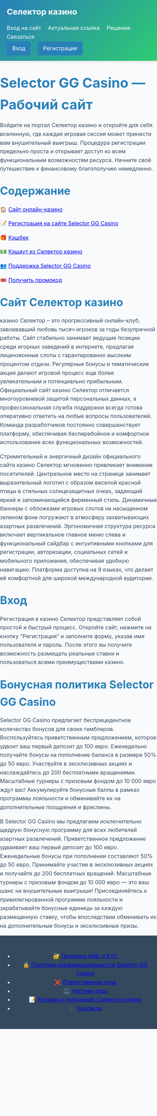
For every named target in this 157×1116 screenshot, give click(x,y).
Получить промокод (35, 280)
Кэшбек (18, 237)
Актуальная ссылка (74, 27)
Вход (18, 48)
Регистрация (60, 48)
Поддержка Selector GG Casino (49, 265)
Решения (118, 27)
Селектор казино (42, 12)
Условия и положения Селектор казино (89, 999)
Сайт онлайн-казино (35, 209)
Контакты (89, 1008)
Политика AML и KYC (90, 956)
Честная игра (89, 991)
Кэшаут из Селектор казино (45, 251)
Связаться (20, 36)
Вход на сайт (24, 27)
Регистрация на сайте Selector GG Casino (63, 223)
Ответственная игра (89, 982)
